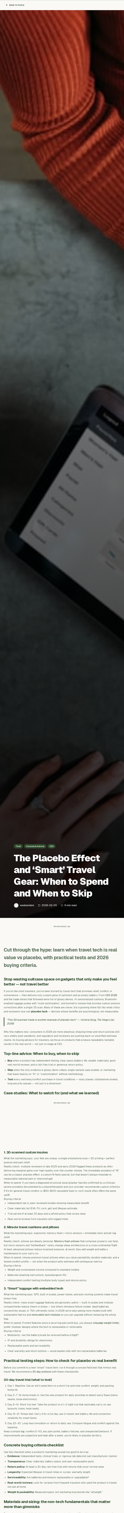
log (22, 1433)
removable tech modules (46, 1316)
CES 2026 (111, 996)
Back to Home (15, 5)
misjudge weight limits (105, 1324)
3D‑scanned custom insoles (27, 1154)
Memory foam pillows (66, 1242)
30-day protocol (41, 1373)
